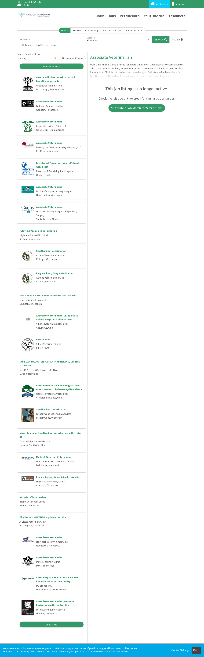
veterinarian (43, 339)
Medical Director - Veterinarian (53, 457)
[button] (178, 39)
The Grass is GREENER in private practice (42, 517)
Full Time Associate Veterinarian (38, 230)
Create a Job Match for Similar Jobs (136, 108)
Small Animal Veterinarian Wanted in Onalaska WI (47, 295)
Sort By (23, 58)
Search (64, 30)
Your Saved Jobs (134, 30)
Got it (196, 650)
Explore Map (91, 30)
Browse (77, 30)
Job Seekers (159, 4)
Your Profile (154, 16)
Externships (130, 16)
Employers (179, 4)
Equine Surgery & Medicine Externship (57, 477)
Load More (51, 624)
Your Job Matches (112, 30)
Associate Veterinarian (49, 101)
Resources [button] (177, 16)
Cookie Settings (180, 650)
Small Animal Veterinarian (51, 250)
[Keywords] (51, 39)
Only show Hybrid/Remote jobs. (39, 45)
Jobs (112, 16)
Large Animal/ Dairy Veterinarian (54, 273)
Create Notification (72, 58)
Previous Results (51, 66)
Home (100, 16)
